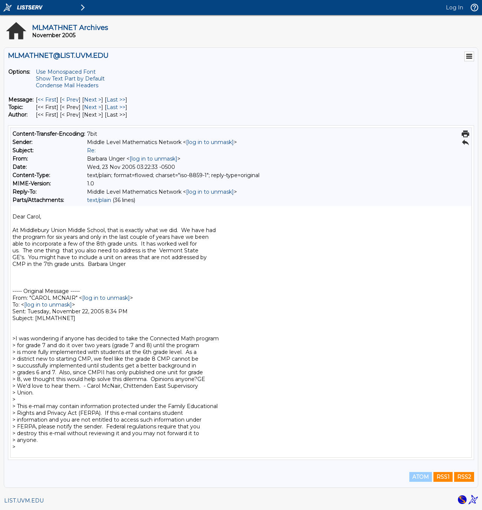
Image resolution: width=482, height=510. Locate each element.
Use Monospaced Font (66, 71)
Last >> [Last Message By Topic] (116, 107)
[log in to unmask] (210, 142)
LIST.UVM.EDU (24, 500)
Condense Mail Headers (67, 85)
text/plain (99, 200)
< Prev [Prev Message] (70, 99)
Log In (454, 7)
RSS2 (464, 477)
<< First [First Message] (47, 99)
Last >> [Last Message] (116, 99)
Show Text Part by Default (70, 78)
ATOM (420, 477)
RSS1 (443, 477)
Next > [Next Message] (92, 99)
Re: (91, 150)
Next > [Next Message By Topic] (92, 107)
